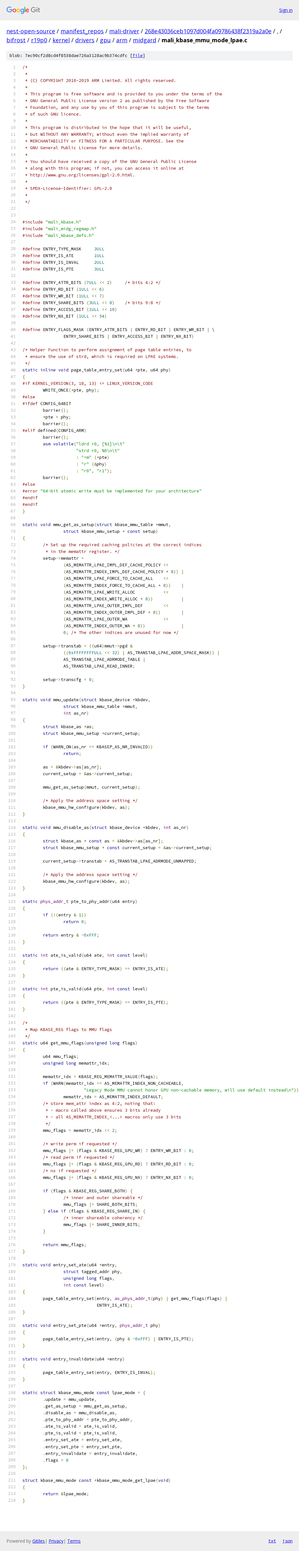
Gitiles (38, 1541)
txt (272, 1541)
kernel (61, 40)
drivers (84, 40)
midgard (144, 40)
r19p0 (39, 40)
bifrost (16, 40)
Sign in (286, 10)
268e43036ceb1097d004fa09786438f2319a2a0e (208, 31)
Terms (74, 1541)
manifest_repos (82, 31)
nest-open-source (30, 31)
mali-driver (124, 31)
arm (121, 40)
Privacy (56, 1541)
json (287, 1541)
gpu (105, 40)
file (138, 55)
